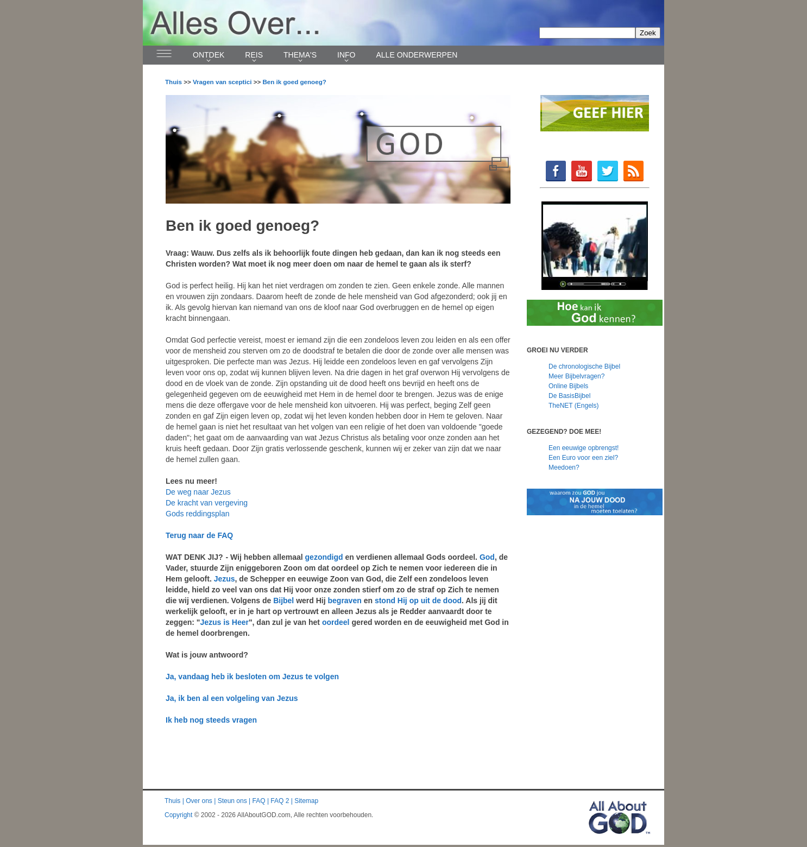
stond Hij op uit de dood (418, 600)
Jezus (224, 578)
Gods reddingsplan (198, 513)
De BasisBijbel (569, 396)
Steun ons (232, 801)
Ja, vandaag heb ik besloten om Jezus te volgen (252, 676)
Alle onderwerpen (417, 54)
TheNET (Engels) (573, 405)
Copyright (178, 815)
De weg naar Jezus (198, 492)
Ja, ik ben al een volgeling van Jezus (232, 698)
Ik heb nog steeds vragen (211, 720)
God (487, 557)
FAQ (259, 801)
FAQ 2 (279, 801)
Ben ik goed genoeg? (294, 81)
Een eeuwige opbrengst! (583, 448)
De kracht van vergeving (207, 502)
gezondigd (324, 557)
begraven (345, 600)
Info (346, 54)
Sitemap (306, 801)
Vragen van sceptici (222, 81)
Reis (254, 54)
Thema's (300, 54)
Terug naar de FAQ (199, 535)
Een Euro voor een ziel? (583, 458)
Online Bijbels (568, 386)
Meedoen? (563, 467)
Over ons (199, 801)
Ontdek (208, 54)
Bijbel (283, 600)
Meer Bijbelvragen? (576, 376)
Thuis (173, 81)
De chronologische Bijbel (584, 366)
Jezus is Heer (224, 622)
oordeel (336, 622)
